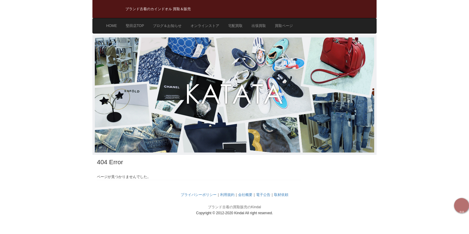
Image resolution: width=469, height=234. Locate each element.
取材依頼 (281, 195)
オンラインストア (205, 26)
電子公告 (263, 195)
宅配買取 (235, 26)
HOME (111, 26)
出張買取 (259, 26)
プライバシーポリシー (199, 195)
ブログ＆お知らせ (167, 26)
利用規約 (227, 195)
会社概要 (245, 195)
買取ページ (284, 26)
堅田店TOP (135, 26)
